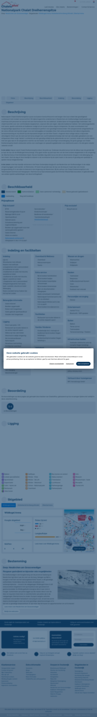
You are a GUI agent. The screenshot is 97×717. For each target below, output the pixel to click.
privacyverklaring (13, 359)
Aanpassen (70, 364)
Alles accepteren (83, 364)
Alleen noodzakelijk (56, 364)
